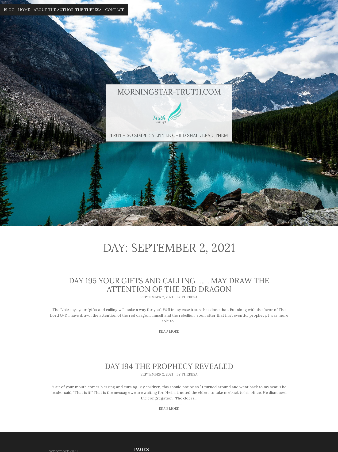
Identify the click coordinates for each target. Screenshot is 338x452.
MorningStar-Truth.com (169, 92)
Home (24, 9)
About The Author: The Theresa (67, 9)
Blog (9, 9)
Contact (114, 9)
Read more (169, 331)
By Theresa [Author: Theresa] (187, 297)
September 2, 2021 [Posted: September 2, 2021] (157, 297)
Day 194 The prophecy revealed (169, 366)
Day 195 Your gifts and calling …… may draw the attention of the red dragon (169, 285)
